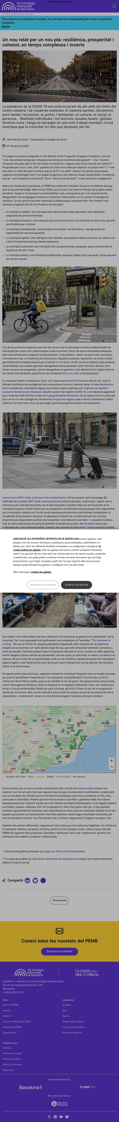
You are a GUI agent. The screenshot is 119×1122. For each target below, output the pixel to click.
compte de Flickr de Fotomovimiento (64, 851)
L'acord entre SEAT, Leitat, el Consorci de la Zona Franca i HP (36, 498)
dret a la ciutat (70, 373)
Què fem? (7, 1016)
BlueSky (66, 1116)
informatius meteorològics (88, 788)
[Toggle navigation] (114, 6)
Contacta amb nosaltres (73, 1027)
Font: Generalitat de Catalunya (56, 859)
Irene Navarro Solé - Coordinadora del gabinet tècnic (37, 140)
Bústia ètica (8, 1070)
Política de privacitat (12, 1054)
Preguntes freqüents (72, 1033)
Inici (3, 14)
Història (6, 1011)
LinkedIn (55, 1116)
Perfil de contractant (12, 1065)
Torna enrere (59, 900)
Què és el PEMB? (10, 1005)
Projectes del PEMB (12, 1027)
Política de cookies (12, 1059)
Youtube (61, 1116)
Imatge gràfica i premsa (73, 1022)
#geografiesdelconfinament (63, 396)
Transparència (9, 1033)
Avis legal (7, 1048)
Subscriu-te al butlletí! (59, 951)
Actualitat (66, 1005)
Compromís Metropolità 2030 (17, 1022)
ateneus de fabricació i (77, 527)
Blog (8, 14)
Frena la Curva (16, 535)
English (6, 27)
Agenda (66, 1016)
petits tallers (95, 524)
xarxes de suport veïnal (72, 531)
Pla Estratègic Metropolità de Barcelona (18, 6)
